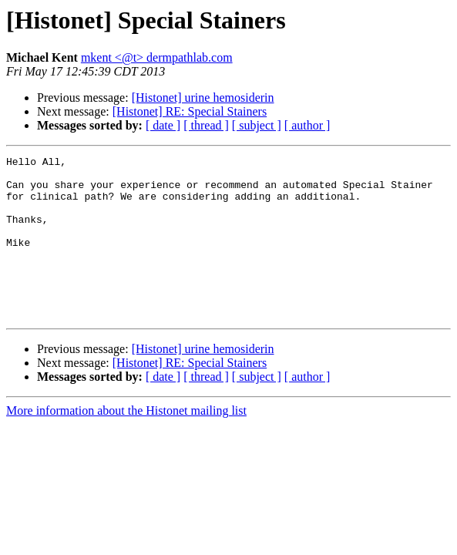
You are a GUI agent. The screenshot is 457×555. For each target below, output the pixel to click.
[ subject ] (256, 125)
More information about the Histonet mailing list (126, 442)
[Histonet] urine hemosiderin (203, 97)
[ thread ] (206, 125)
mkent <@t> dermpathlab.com (157, 57)
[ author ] (307, 125)
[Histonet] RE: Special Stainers (190, 111)
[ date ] (163, 125)
